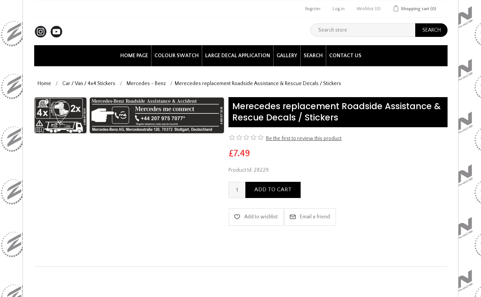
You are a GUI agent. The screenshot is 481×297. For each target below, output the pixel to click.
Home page (134, 56)
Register (313, 8)
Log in (339, 8)
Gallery (287, 56)
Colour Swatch (176, 56)
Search (313, 56)
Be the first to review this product (304, 139)
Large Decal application (237, 56)
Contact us (345, 56)
